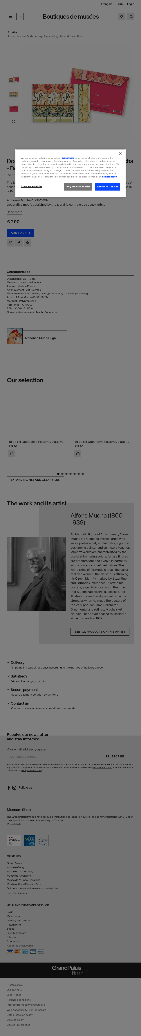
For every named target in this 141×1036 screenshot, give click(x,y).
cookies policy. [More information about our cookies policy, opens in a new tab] (109, 177)
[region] (70, 173)
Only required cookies (78, 187)
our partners (68, 158)
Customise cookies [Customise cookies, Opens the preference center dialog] (31, 186)
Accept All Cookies (107, 187)
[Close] (120, 153)
